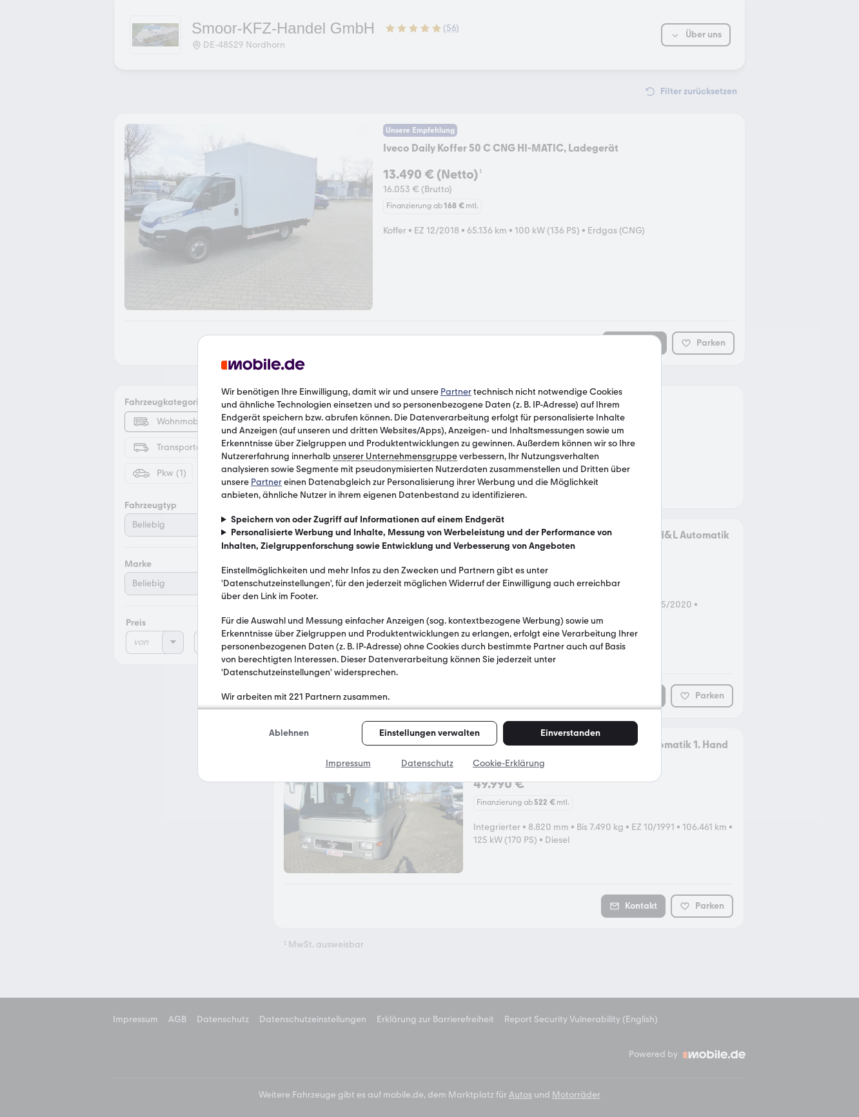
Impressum (348, 763)
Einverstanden (570, 732)
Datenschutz (427, 763)
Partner (455, 391)
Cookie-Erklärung (509, 763)
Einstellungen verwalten (429, 732)
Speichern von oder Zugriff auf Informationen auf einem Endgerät (367, 519)
